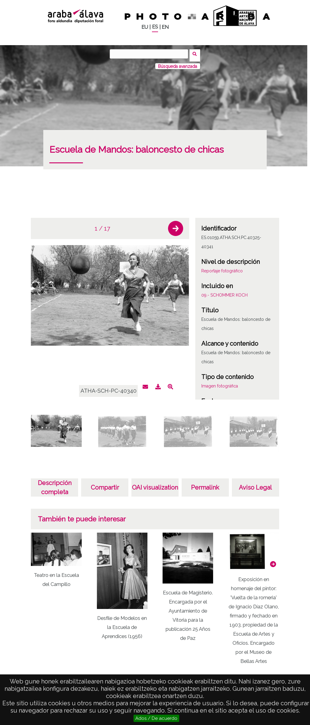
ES (155, 27)
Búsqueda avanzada (177, 63)
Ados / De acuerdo (156, 718)
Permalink (205, 484)
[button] (175, 225)
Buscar (196, 53)
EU (144, 27)
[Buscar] (150, 54)
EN (165, 27)
